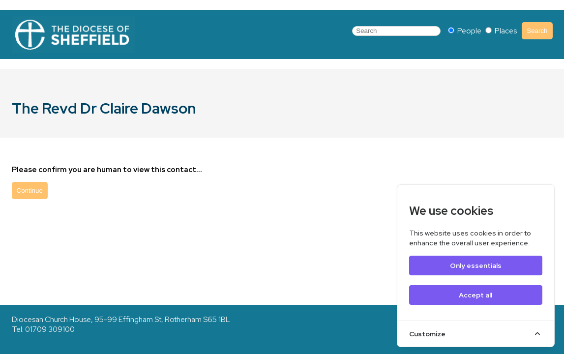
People (465, 31)
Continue (30, 190)
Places (501, 31)
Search (537, 30)
